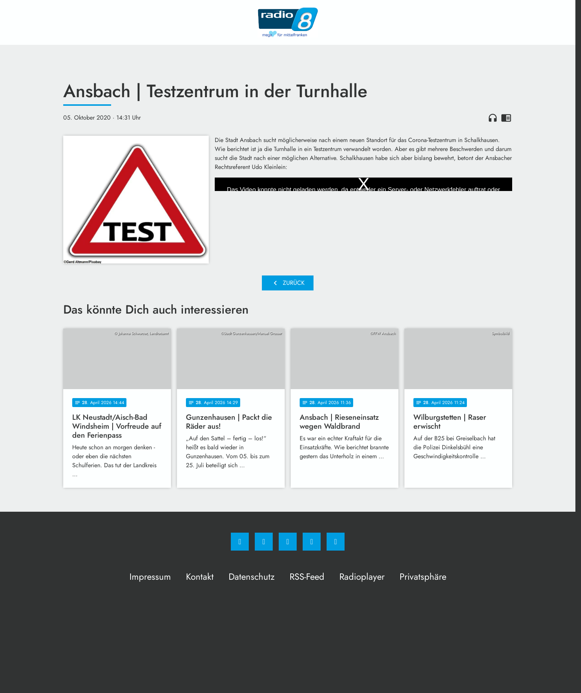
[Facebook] (240, 542)
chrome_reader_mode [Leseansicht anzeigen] (506, 118)
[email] (336, 542)
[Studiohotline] (312, 542)
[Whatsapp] (288, 542)
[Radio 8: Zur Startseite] (287, 22)
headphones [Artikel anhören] (492, 118)
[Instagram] (264, 542)
